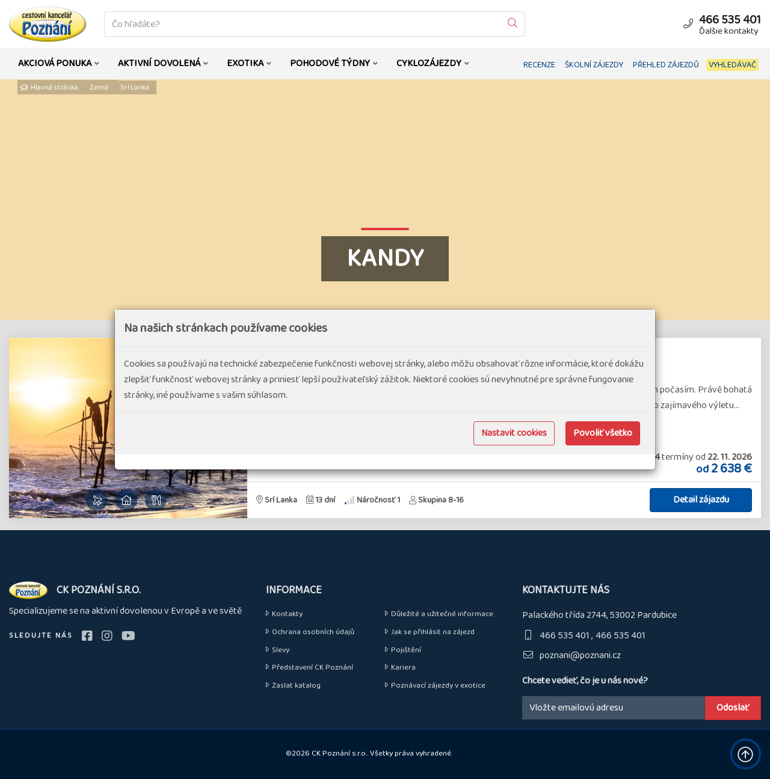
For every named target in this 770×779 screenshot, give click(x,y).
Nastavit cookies (514, 433)
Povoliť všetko (602, 433)
